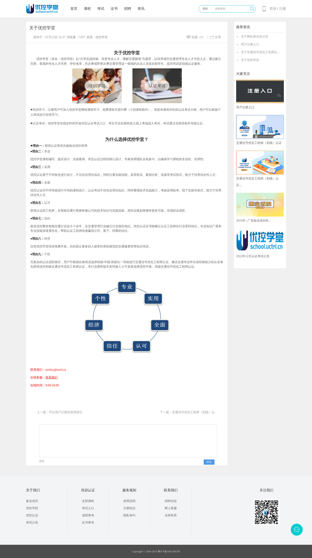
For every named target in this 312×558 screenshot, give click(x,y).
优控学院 (32, 508)
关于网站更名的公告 (254, 36)
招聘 (127, 8)
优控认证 (32, 515)
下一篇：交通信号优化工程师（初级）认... (188, 412)
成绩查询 (88, 515)
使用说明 (129, 501)
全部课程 (88, 501)
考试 (100, 8)
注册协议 (129, 508)
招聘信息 (171, 501)
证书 (114, 8)
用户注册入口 (250, 44)
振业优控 (32, 501)
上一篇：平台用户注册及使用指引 (59, 412)
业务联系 (171, 515)
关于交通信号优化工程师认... (260, 52)
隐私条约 (129, 515)
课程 (87, 8)
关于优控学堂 (250, 60)
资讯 (141, 8)
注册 (282, 8)
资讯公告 (32, 522)
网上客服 (171, 508)
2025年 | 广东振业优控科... (253, 220)
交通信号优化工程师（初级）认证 (259, 143)
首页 (73, 8)
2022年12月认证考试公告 (253, 256)
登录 (273, 8)
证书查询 (88, 522)
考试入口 (88, 508)
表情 (41, 461)
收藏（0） (195, 37)
